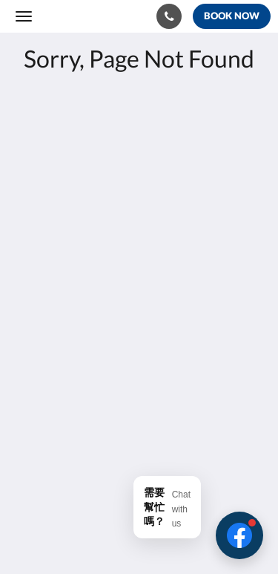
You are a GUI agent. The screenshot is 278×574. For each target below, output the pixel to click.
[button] (239, 535)
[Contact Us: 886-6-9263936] (169, 16)
